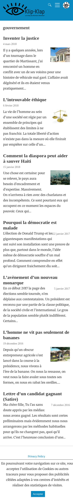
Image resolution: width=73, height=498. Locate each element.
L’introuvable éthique (24, 99)
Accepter (38, 494)
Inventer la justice (21, 38)
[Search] (48, 4)
